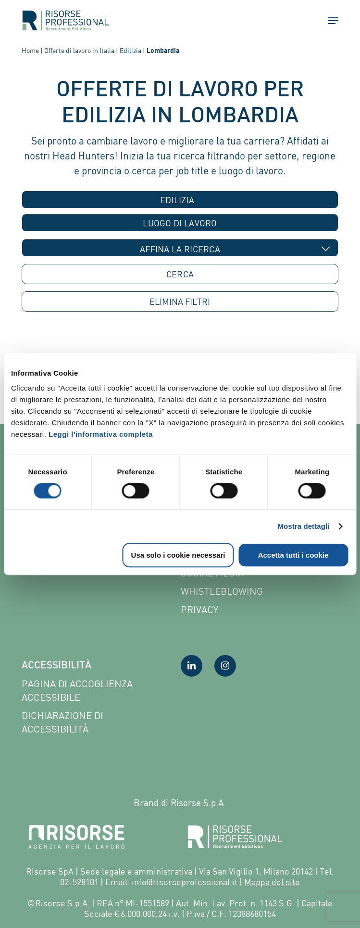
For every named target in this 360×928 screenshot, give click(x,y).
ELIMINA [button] (179, 301)
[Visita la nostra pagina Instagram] (225, 666)
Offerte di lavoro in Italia (79, 50)
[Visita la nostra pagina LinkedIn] (191, 666)
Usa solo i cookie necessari (178, 555)
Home (30, 50)
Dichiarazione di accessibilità (62, 722)
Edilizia (130, 50)
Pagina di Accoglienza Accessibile (77, 690)
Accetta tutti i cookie (293, 555)
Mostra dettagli (303, 526)
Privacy (199, 609)
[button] (328, 21)
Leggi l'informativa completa (101, 434)
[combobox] (180, 200)
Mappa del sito (272, 881)
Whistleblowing (222, 591)
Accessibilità (56, 666)
